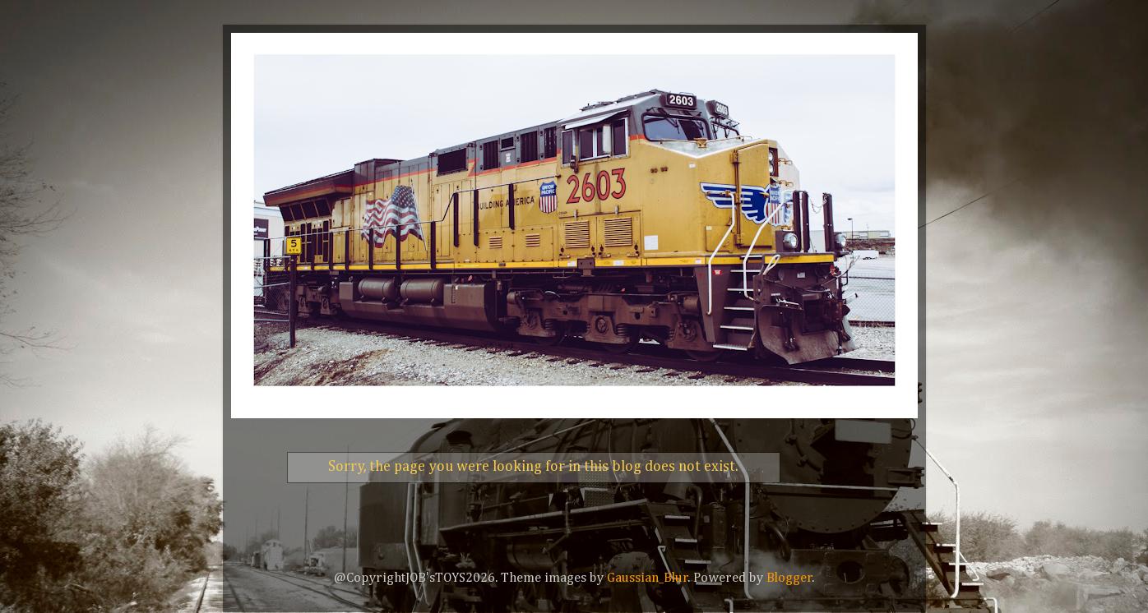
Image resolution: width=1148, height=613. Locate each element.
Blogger (789, 578)
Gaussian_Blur (647, 578)
